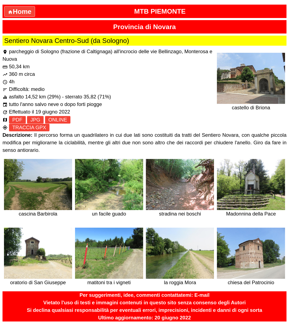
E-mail (202, 295)
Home (19, 11)
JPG (35, 120)
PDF (17, 120)
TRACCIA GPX (29, 127)
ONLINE (57, 120)
